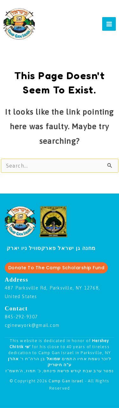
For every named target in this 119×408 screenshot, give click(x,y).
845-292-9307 (21, 316)
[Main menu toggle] (109, 24)
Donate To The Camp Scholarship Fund (56, 268)
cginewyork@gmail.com (32, 325)
